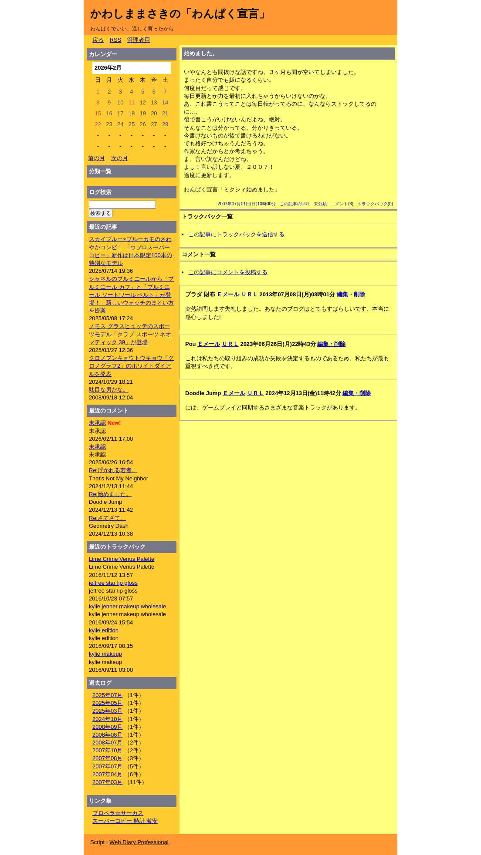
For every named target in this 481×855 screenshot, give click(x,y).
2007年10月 (107, 750)
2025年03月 (107, 710)
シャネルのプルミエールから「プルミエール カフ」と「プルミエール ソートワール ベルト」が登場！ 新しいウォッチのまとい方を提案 (131, 294)
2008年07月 (107, 742)
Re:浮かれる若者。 (113, 470)
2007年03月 (107, 782)
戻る (98, 40)
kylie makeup (105, 653)
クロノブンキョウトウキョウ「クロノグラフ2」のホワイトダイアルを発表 (131, 366)
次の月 (119, 158)
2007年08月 (107, 758)
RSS (116, 40)
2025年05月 (107, 703)
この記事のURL (295, 203)
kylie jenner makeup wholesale (127, 606)
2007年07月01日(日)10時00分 (247, 203)
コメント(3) (342, 203)
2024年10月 (107, 719)
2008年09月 (107, 727)
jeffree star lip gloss (113, 583)
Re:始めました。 (110, 494)
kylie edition (104, 630)
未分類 (320, 203)
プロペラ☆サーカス (117, 813)
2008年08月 (107, 734)
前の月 (96, 158)
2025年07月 (107, 695)
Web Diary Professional (139, 842)
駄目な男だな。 (109, 389)
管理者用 (138, 40)
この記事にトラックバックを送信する (236, 234)
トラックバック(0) (375, 203)
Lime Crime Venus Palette (121, 559)
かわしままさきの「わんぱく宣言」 (180, 13)
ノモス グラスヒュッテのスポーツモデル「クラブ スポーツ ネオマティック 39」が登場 (130, 334)
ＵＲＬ (249, 294)
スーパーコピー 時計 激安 (125, 821)
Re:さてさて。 (107, 518)
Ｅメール (228, 294)
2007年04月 (107, 774)
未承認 (97, 422)
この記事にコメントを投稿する (228, 272)
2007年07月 (107, 766)
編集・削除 (351, 294)
